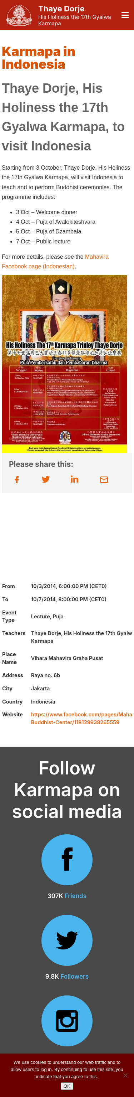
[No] (125, 1075)
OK (67, 1086)
